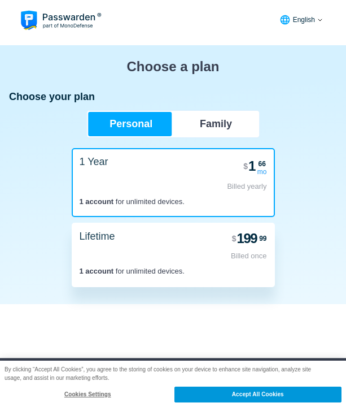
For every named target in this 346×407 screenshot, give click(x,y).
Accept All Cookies (258, 394)
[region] (173, 384)
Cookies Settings (87, 394)
